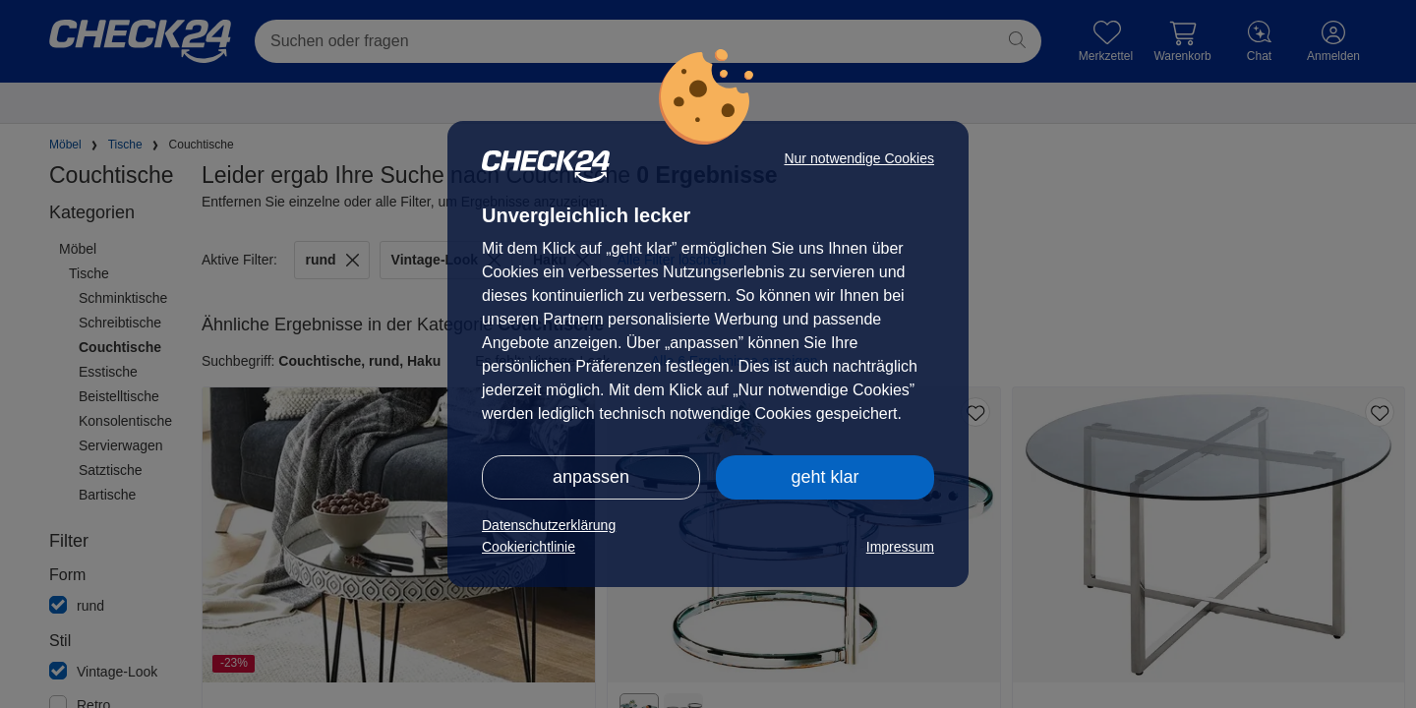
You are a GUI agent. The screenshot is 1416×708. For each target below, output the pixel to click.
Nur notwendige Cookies (859, 158)
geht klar (824, 477)
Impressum (900, 547)
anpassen (591, 477)
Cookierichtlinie (528, 547)
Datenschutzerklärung (549, 525)
